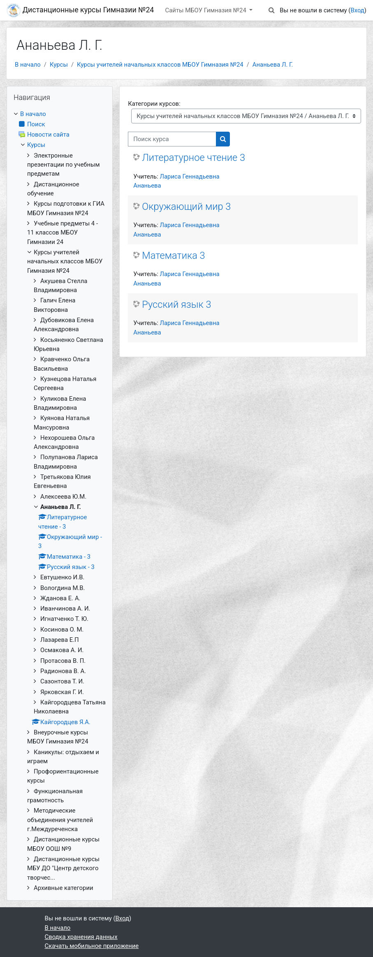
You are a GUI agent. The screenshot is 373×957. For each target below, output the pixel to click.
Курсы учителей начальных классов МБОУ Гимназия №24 (160, 64)
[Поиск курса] (172, 139)
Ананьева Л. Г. (273, 64)
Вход (357, 10)
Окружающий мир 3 (186, 206)
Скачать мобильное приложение (92, 946)
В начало (28, 64)
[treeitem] (60, 501)
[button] (271, 10)
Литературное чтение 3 (193, 157)
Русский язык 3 (176, 304)
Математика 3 (173, 255)
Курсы (59, 64)
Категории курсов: (154, 103)
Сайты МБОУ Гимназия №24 (206, 10)
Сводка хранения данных (81, 937)
